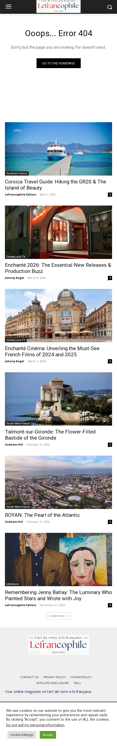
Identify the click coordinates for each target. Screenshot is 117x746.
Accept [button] (48, 735)
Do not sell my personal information (35, 725)
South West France (18, 423)
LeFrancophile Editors (20, 194)
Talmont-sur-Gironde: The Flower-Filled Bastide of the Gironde (50, 435)
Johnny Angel (14, 278)
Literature (12, 584)
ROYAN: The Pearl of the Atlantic (42, 515)
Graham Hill (14, 444)
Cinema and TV (15, 256)
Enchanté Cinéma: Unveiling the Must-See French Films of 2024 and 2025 (52, 351)
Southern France (16, 173)
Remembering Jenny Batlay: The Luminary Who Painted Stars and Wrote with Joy (58, 595)
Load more (58, 616)
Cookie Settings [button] (21, 735)
